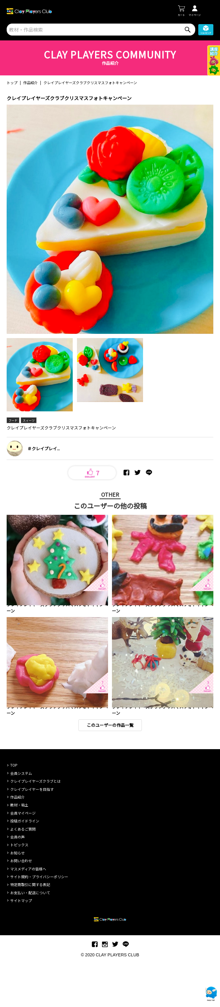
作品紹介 (30, 82)
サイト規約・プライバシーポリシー (39, 919)
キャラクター (134, 618)
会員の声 (17, 879)
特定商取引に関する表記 (30, 927)
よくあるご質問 (23, 871)
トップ (12, 82)
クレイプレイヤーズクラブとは (35, 823)
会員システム (21, 816)
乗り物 (129, 742)
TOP (14, 807)
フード (13, 420)
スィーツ (29, 420)
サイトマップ (21, 943)
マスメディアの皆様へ (28, 911)
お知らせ (17, 895)
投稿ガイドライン (24, 863)
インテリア (16, 618)
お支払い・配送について (30, 935)
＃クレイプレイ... (43, 448)
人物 (165, 742)
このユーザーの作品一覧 (110, 768)
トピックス (19, 887)
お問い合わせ (21, 903)
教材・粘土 (19, 847)
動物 (117, 618)
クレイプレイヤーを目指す (32, 831)
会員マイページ (23, 855)
